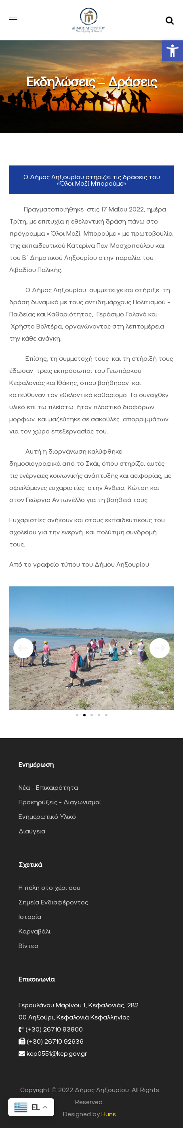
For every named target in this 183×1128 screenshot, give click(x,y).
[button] (172, 50)
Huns (108, 1114)
